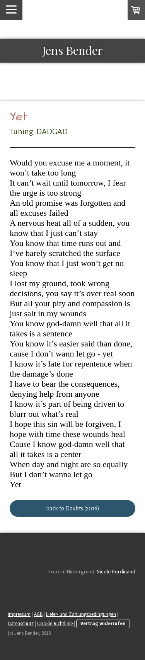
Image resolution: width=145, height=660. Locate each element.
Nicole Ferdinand (116, 571)
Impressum (19, 614)
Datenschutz (21, 623)
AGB (38, 614)
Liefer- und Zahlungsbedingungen (81, 614)
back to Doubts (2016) (72, 508)
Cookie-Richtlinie (55, 623)
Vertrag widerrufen (103, 623)
